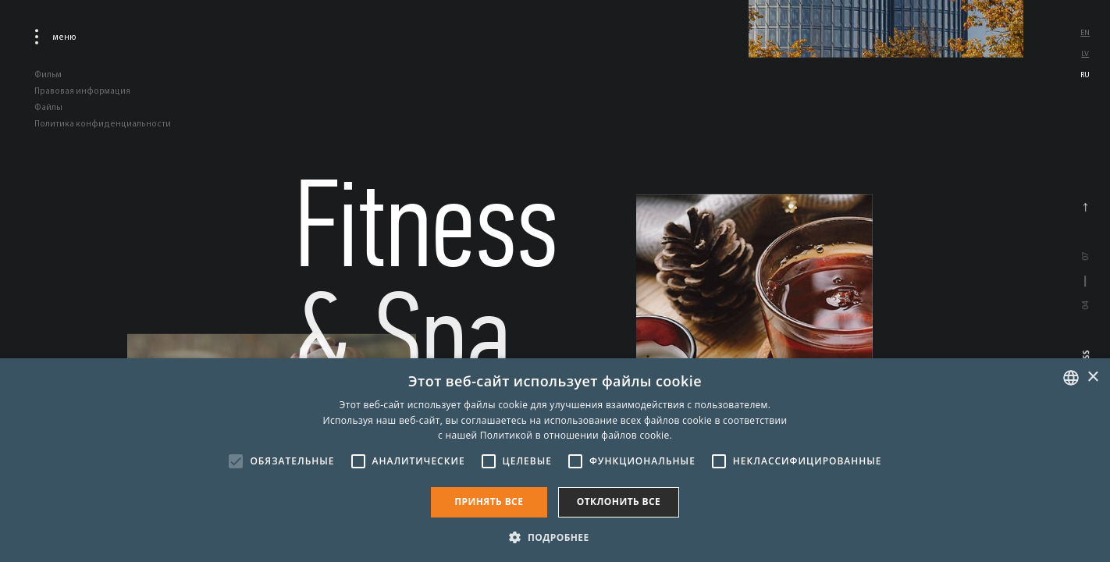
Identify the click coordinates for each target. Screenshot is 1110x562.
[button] (555, 536)
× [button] (1092, 377)
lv (1085, 53)
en (1085, 32)
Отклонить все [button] (618, 501)
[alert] (555, 460)
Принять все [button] (488, 501)
